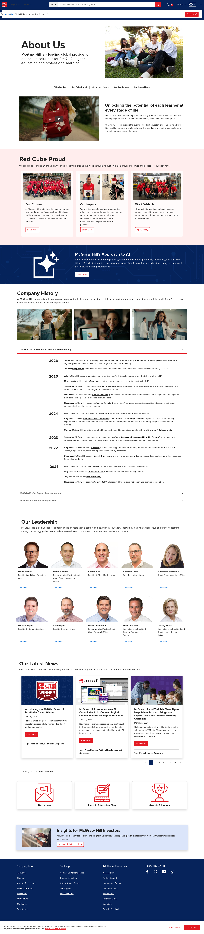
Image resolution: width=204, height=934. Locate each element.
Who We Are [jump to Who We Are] (60, 87)
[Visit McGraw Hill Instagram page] (172, 872)
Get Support (65, 888)
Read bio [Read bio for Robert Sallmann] (94, 641)
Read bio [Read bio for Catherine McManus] (164, 588)
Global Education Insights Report (82, 14)
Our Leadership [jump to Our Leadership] (121, 87)
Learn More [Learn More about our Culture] (32, 230)
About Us (8, 14)
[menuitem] (25, 14)
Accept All (192, 927)
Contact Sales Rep (68, 878)
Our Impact (58, 14)
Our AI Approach (110, 888)
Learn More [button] (82, 274)
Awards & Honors (159, 805)
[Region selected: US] (192, 5)
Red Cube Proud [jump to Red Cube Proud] (79, 87)
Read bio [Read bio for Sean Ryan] (59, 641)
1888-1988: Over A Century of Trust (38, 500)
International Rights (112, 883)
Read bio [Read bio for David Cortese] (59, 588)
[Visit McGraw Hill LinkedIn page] (164, 872)
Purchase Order (110, 899)
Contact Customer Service (72, 873)
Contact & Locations (26, 883)
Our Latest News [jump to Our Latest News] (142, 87)
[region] (102, 927)
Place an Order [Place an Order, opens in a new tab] (67, 894)
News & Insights (23, 14)
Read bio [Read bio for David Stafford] (129, 641)
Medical (38, 5)
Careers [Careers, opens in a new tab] (20, 878)
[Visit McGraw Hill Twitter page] (155, 872)
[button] (181, 4)
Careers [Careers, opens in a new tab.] (192, 14)
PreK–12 (14, 5)
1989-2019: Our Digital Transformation (40, 493)
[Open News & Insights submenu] (34, 14)
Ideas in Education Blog (102, 805)
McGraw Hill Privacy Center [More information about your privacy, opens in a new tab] (55, 929)
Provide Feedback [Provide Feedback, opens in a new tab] (111, 909)
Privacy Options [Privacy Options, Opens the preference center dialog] (174, 927)
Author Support (110, 878)
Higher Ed (26, 5)
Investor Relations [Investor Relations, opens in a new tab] (25, 888)
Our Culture (44, 14)
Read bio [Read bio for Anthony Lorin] (129, 588)
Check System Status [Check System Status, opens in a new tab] (69, 883)
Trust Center (22, 909)
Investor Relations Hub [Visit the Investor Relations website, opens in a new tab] (70, 844)
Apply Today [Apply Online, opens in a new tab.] (142, 230)
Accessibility (108, 873)
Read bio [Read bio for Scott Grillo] (94, 588)
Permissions (108, 894)
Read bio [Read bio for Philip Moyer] (24, 588)
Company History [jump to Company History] (100, 87)
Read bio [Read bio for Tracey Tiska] (164, 641)
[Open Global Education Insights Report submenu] (101, 14)
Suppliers (107, 904)
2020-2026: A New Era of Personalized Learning (46, 349)
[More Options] (200, 4)
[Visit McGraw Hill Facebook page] (147, 872)
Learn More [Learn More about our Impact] (87, 230)
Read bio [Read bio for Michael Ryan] (24, 641)
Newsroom (44, 805)
